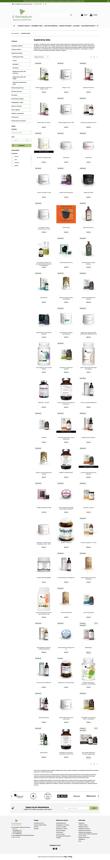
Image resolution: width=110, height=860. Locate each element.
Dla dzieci (77, 25)
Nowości (36, 826)
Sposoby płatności (61, 823)
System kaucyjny (60, 830)
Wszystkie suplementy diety (19, 83)
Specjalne (21, 64)
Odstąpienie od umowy (62, 825)
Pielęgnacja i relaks (20, 102)
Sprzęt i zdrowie (20, 106)
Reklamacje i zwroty (61, 828)
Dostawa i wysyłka (61, 826)
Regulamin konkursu (84, 837)
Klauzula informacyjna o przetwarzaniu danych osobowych (88, 833)
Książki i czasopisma (17, 113)
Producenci (20, 117)
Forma (21, 60)
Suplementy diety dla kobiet (19, 77)
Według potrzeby (21, 56)
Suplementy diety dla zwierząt (19, 72)
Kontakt (58, 837)
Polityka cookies (83, 825)
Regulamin (81, 823)
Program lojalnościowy (40, 825)
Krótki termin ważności (18, 120)
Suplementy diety (37, 25)
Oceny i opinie (82, 835)
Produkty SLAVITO (24, 25)
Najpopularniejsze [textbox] (39, 56)
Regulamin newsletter (85, 830)
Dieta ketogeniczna (52, 25)
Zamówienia (59, 832)
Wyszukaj (21, 145)
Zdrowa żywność (65, 25)
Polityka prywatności (84, 828)
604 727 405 (16, 837)
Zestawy (36, 828)
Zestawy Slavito (16, 49)
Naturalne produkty (88, 25)
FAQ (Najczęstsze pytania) (63, 836)
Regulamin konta (83, 826)
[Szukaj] (54, 15)
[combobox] (41, 56)
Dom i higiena (20, 109)
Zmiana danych (60, 834)
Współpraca (82, 839)
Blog (80, 841)
